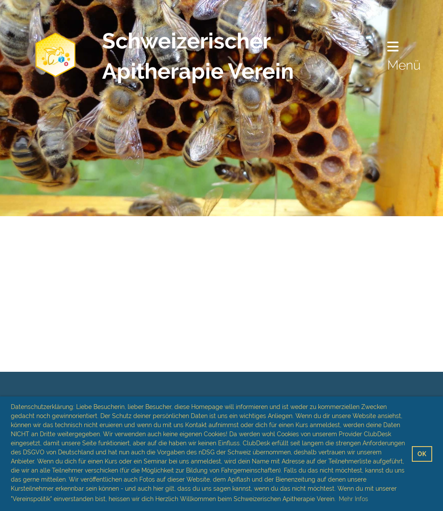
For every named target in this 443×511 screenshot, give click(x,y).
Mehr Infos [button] (353, 498)
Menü (404, 56)
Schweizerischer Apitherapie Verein (198, 56)
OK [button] (421, 453)
